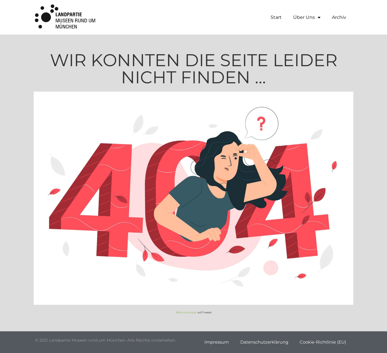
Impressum (216, 342)
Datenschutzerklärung (264, 342)
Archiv (339, 17)
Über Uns (307, 17)
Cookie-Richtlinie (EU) (323, 342)
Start (276, 17)
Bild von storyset (186, 312)
